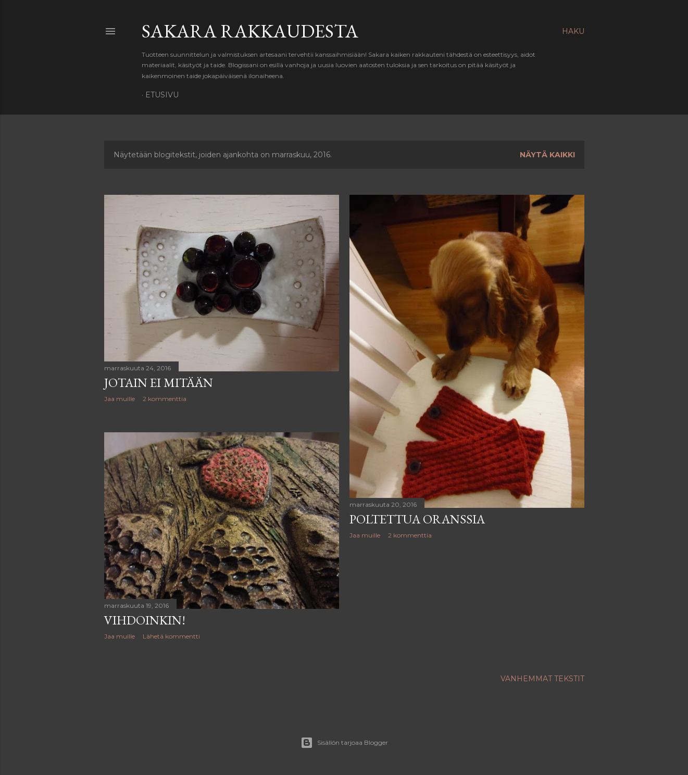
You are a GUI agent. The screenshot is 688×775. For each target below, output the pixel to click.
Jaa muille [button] (119, 399)
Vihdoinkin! (144, 620)
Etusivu (162, 94)
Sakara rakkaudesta (250, 31)
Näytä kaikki (547, 154)
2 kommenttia (164, 399)
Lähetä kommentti (171, 636)
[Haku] (573, 31)
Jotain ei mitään (158, 382)
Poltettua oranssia (417, 519)
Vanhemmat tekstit (542, 678)
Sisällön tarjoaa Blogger (344, 742)
